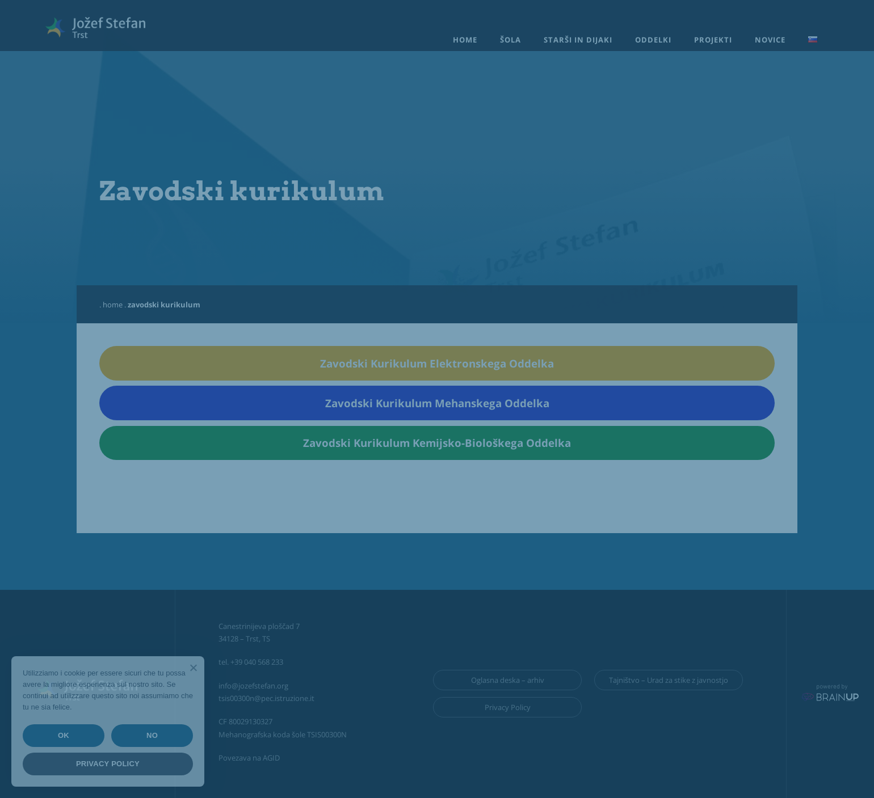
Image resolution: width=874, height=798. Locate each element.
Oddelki (653, 40)
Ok (63, 735)
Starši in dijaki (578, 40)
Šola (510, 40)
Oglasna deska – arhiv (507, 680)
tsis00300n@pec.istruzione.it (266, 698)
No (152, 735)
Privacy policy (108, 763)
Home (465, 40)
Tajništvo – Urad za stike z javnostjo (668, 680)
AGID (271, 758)
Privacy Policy (508, 707)
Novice (770, 40)
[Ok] (193, 667)
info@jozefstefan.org (253, 686)
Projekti (713, 40)
